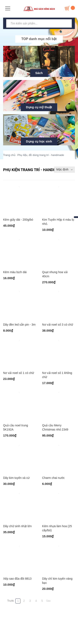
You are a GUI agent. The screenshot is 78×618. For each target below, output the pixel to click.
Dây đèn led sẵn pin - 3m (19, 324)
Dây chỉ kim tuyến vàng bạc (57, 580)
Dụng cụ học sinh (39, 141)
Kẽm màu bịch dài (15, 272)
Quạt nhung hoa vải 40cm (55, 274)
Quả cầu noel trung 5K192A (15, 427)
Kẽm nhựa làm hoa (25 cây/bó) (57, 528)
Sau (48, 600)
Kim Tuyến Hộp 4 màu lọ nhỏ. (58, 221)
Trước (10, 600)
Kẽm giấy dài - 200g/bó (18, 219)
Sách (39, 73)
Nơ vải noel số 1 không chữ (57, 375)
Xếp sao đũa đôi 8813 (17, 578)
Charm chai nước (53, 477)
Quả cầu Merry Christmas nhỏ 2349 (55, 427)
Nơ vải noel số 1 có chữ (18, 373)
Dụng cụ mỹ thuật (39, 107)
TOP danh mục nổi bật (39, 39)
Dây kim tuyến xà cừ (16, 477)
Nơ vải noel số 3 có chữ (57, 324)
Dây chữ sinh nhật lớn (17, 526)
